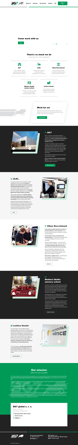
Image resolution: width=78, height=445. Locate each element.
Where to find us (50, 165)
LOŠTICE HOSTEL (16, 356)
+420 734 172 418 (17, 415)
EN (55, 3)
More (21, 42)
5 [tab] (26, 148)
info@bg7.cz (16, 418)
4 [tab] (24, 148)
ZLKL (14, 212)
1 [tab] (16, 148)
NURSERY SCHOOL (50, 312)
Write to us (62, 3)
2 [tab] (19, 148)
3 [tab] (21, 148)
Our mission (43, 3)
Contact (50, 3)
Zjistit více (49, 263)
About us (28, 3)
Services (35, 3)
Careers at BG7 (42, 117)
